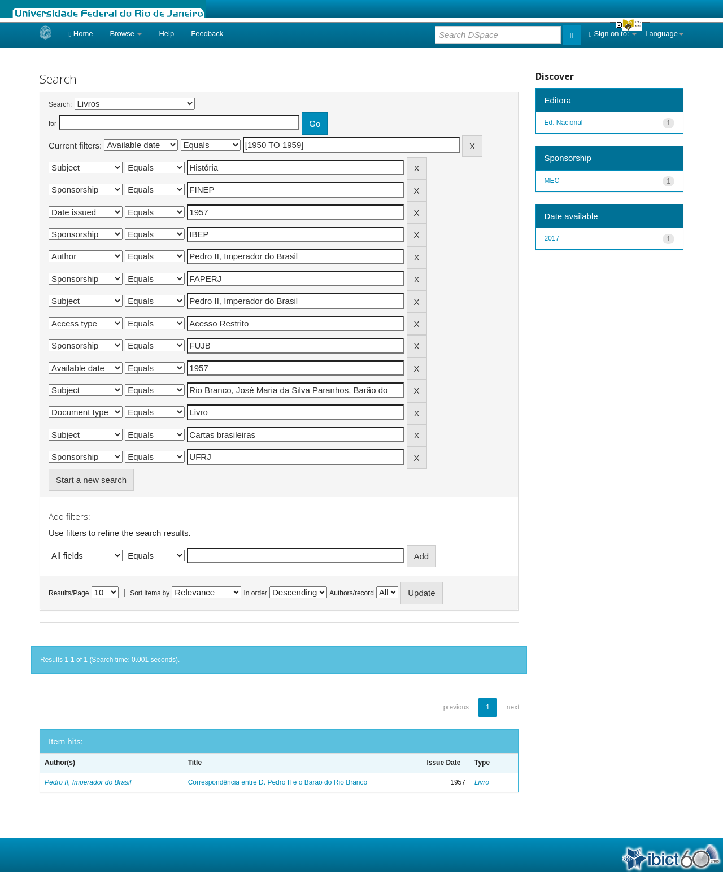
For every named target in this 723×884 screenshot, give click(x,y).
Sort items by (149, 593)
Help (166, 33)
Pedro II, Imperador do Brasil (88, 782)
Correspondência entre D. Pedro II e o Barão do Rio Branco (278, 782)
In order (255, 593)
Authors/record (351, 593)
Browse (126, 33)
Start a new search (91, 480)
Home (80, 33)
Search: (60, 104)
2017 (552, 238)
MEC (552, 181)
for (52, 124)
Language (664, 33)
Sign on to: (613, 33)
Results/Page (69, 593)
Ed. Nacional (564, 123)
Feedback (207, 33)
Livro (481, 782)
